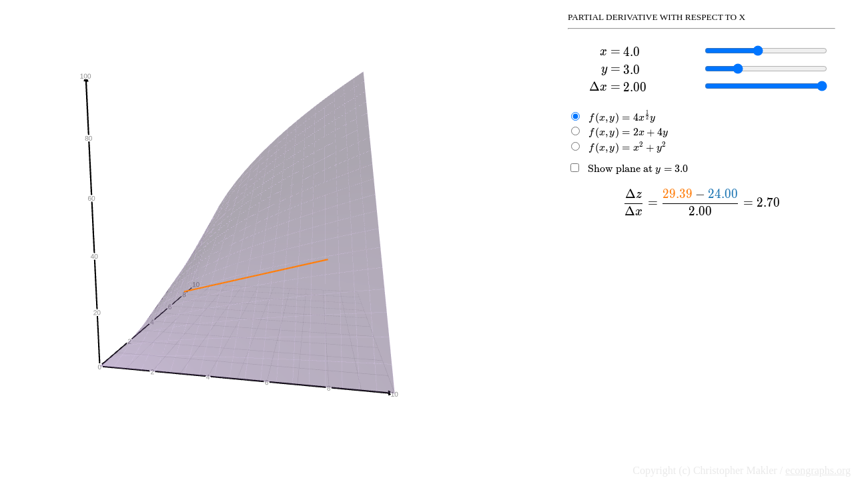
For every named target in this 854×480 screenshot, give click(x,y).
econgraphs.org (818, 470)
